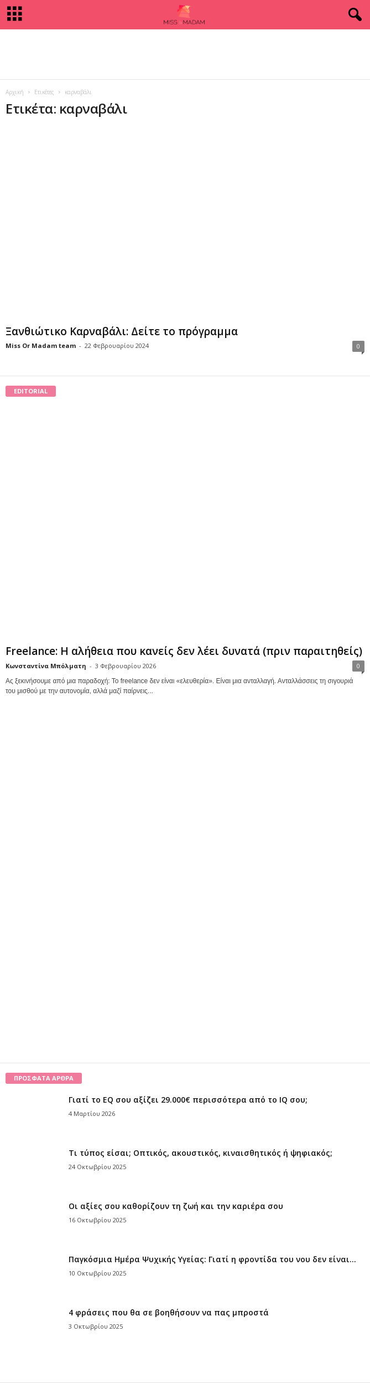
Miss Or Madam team (41, 345)
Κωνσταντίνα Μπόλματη (46, 666)
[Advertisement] (185, 54)
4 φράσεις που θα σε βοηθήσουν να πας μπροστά (169, 1312)
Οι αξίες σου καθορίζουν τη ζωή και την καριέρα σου (176, 1206)
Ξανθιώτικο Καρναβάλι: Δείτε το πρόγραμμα (122, 331)
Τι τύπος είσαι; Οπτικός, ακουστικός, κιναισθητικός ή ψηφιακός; (200, 1153)
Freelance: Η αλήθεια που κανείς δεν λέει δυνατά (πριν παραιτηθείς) (184, 651)
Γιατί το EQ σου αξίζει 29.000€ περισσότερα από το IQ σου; (188, 1099)
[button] (353, 15)
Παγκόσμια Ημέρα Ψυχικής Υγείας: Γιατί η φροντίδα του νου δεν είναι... (212, 1259)
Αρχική (15, 92)
